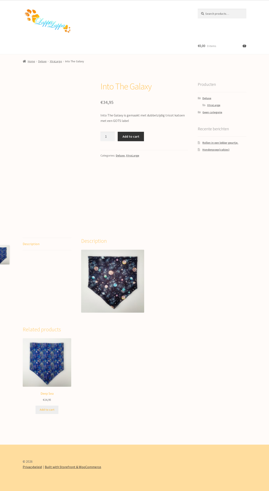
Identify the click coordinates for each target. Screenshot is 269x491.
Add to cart (131, 136)
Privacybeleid (32, 467)
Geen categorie (212, 112)
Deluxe (42, 61)
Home (31, 61)
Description (31, 244)
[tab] (47, 244)
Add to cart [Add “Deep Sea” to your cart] (47, 409)
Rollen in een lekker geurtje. (220, 143)
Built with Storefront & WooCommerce (73, 467)
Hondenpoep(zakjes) (215, 149)
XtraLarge (56, 61)
